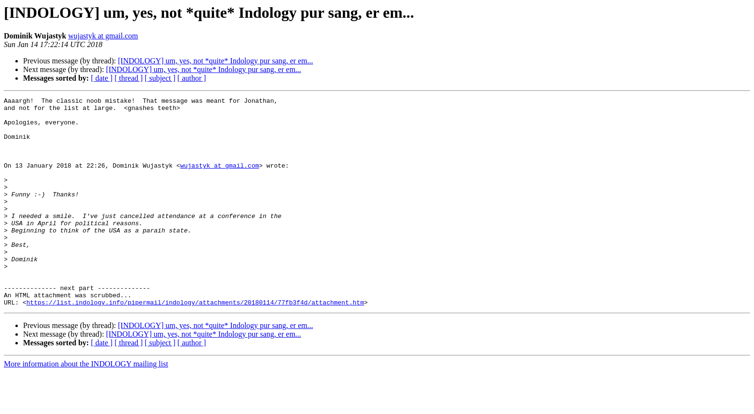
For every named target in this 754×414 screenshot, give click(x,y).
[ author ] (191, 78)
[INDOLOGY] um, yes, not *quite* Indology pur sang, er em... (215, 61)
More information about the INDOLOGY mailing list (86, 406)
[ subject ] (160, 78)
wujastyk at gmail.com (103, 36)
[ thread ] (128, 78)
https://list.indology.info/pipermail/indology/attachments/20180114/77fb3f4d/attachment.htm (195, 344)
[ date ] (102, 78)
